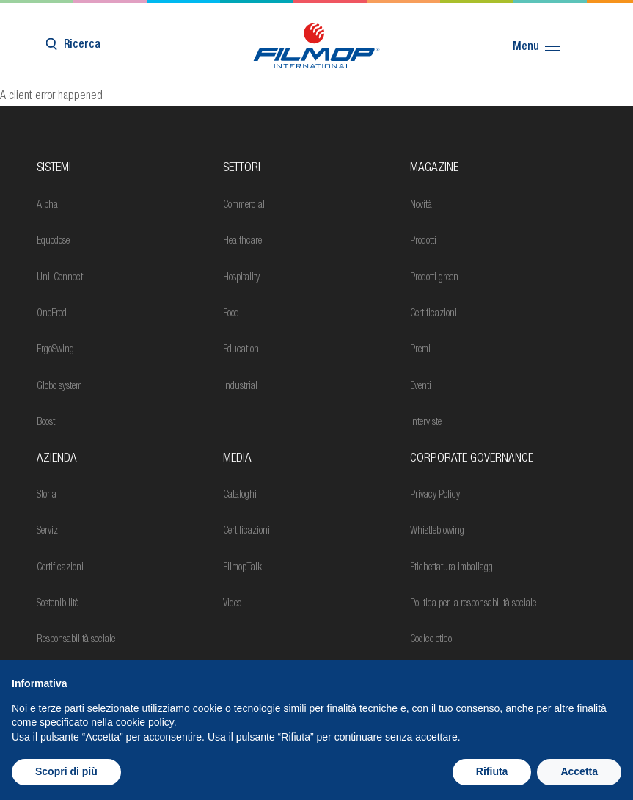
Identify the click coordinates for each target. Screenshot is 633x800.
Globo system (59, 387)
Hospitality (241, 278)
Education (241, 350)
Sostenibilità (58, 604)
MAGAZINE (434, 168)
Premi (420, 350)
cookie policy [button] (145, 722)
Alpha (47, 205)
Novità (421, 205)
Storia (46, 495)
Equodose (53, 241)
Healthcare (242, 241)
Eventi (420, 387)
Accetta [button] (579, 771)
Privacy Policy (435, 495)
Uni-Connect (60, 278)
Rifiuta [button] (492, 771)
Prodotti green (434, 278)
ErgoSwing (55, 350)
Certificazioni (433, 314)
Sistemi (54, 168)
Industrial (240, 387)
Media (237, 459)
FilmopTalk (242, 568)
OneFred (52, 314)
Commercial (244, 205)
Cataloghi (240, 495)
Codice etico (431, 640)
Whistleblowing (437, 531)
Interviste (426, 423)
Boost (46, 423)
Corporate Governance (471, 459)
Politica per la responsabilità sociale (473, 604)
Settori (241, 168)
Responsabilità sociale (76, 640)
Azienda (57, 459)
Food (231, 314)
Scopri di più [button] (66, 771)
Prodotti (423, 241)
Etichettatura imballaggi (452, 568)
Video (232, 604)
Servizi (48, 531)
